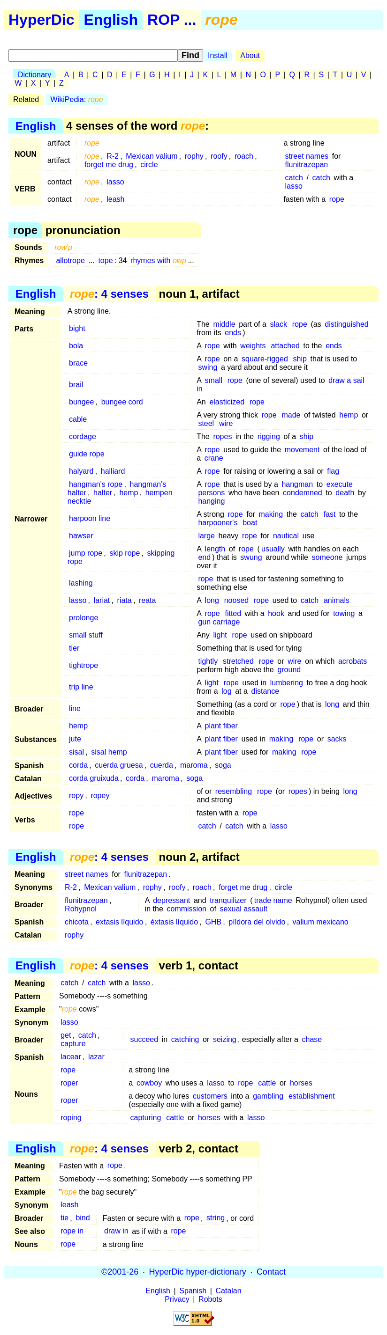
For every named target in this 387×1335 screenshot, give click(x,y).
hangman (297, 484)
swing (207, 367)
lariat (102, 600)
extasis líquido (119, 922)
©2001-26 (119, 1271)
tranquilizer (228, 900)
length (215, 549)
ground (289, 670)
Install (218, 55)
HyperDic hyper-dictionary (197, 1271)
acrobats (352, 661)
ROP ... (171, 19)
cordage (82, 436)
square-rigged (265, 359)
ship (300, 359)
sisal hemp (109, 752)
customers (210, 1096)
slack (278, 324)
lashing (81, 583)
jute (75, 739)
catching (185, 1039)
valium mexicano (321, 922)
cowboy (149, 1083)
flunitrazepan (306, 165)
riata (124, 600)
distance (265, 691)
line (75, 708)
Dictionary (34, 75)
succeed (144, 1039)
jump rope (85, 553)
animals (336, 600)
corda (78, 765)
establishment (311, 1096)
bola (76, 346)
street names (306, 156)
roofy (219, 156)
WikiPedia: (77, 99)
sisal (76, 752)
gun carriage (219, 622)
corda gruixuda (94, 778)
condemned (302, 493)
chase (312, 1039)
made (290, 415)
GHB (213, 922)
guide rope (87, 454)
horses (301, 1083)
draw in (116, 1231)
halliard (113, 471)
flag (333, 471)
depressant (171, 900)
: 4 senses (109, 293)
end (204, 557)
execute (339, 484)
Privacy (177, 1299)
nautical (286, 536)
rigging (269, 436)
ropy (76, 796)
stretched (238, 661)
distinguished (346, 324)
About (250, 55)
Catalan (229, 1291)
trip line (81, 687)
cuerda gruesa (119, 765)
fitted (233, 613)
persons (211, 493)
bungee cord (122, 402)
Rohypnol (81, 909)
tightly (208, 661)
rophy (194, 156)
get (66, 1035)
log (226, 691)
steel (206, 423)
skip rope (124, 553)
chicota (77, 922)
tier (74, 648)
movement (302, 450)
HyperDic (41, 19)
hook (276, 613)
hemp (348, 415)
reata (147, 600)
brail (76, 385)
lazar (96, 1057)
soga (223, 765)
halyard (81, 471)
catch (294, 178)
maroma (194, 765)
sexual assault (243, 909)
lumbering (286, 683)
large (206, 536)
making (271, 514)
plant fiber (221, 726)
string (215, 1218)
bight (77, 328)
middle (224, 324)
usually (273, 549)
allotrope (70, 260)
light (220, 635)
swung (251, 557)
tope (105, 260)
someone (327, 557)
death (344, 493)
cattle (267, 1083)
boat (250, 523)
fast (330, 514)
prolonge (83, 618)
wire (226, 423)
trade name (273, 900)
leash (115, 199)
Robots (210, 1299)
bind (83, 1218)
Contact (271, 1271)
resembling (233, 791)
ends (233, 333)
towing (344, 613)
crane (214, 458)
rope (336, 199)
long (212, 600)
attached (285, 346)
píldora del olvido (256, 922)
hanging (211, 501)
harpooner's (217, 523)
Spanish (192, 1291)
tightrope (83, 665)
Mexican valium (151, 156)
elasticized (226, 402)
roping (71, 1118)
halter (102, 493)
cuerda (161, 765)
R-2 (112, 156)
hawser (81, 536)
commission (186, 909)
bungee (81, 402)
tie (64, 1218)
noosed (236, 600)
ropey (100, 796)
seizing (224, 1039)
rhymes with (158, 260)
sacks (337, 739)
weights (253, 346)
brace (78, 363)
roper (69, 1083)
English (111, 19)
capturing (145, 1118)
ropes (222, 436)
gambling (268, 1096)
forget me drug (108, 165)
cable (78, 419)
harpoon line (89, 518)
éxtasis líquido (174, 922)
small (213, 380)
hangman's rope (95, 484)
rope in (72, 1231)
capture (73, 1044)
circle (149, 165)
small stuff (86, 635)
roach (244, 156)
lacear (71, 1057)
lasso (115, 182)
